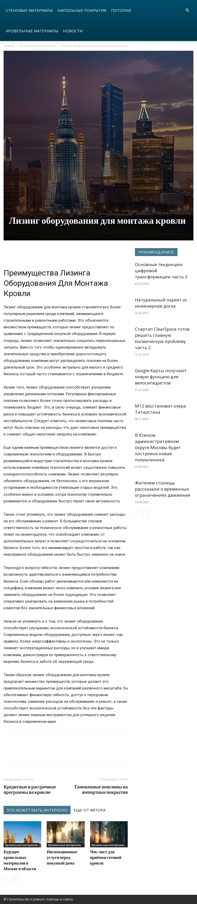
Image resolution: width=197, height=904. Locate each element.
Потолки (121, 10)
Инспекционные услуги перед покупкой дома (62, 857)
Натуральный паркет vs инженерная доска (161, 303)
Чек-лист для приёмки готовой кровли (105, 857)
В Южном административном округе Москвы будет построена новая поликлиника (158, 447)
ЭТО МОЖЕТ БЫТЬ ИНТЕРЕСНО (37, 809)
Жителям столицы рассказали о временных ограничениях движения (162, 489)
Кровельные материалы (32, 30)
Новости (72, 30)
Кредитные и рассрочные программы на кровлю (30, 789)
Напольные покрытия (81, 10)
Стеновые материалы (29, 10)
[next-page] (15, 879)
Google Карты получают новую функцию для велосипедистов (161, 377)
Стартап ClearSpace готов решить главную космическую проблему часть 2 (162, 338)
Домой (9, 46)
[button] (187, 10)
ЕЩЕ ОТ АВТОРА (89, 809)
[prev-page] (7, 879)
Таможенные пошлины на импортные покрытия (101, 789)
